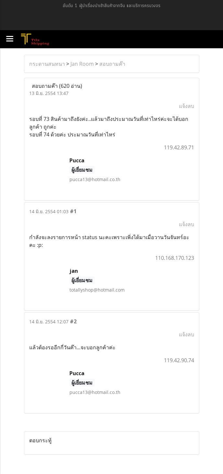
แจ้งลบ (186, 106)
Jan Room (82, 63)
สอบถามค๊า (112, 63)
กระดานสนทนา (47, 63)
